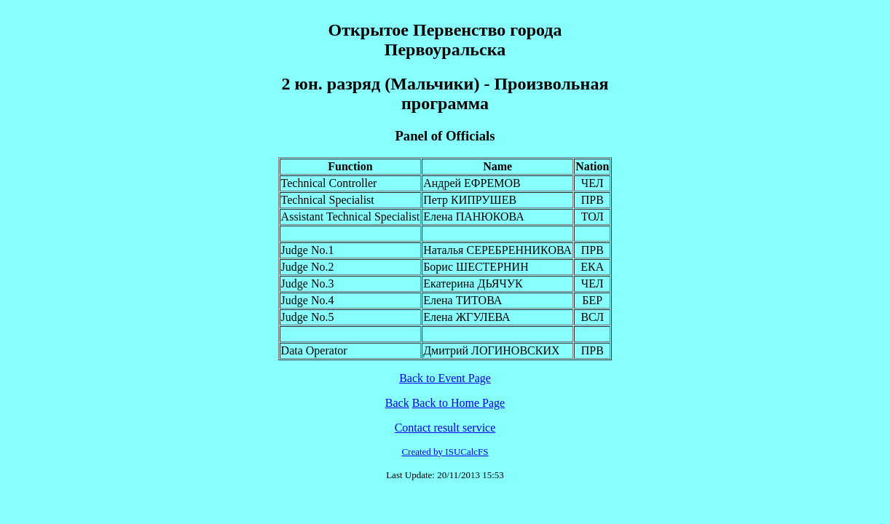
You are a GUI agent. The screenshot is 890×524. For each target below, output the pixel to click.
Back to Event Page (445, 378)
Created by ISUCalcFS (444, 451)
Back (397, 403)
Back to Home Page (458, 403)
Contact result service (445, 427)
